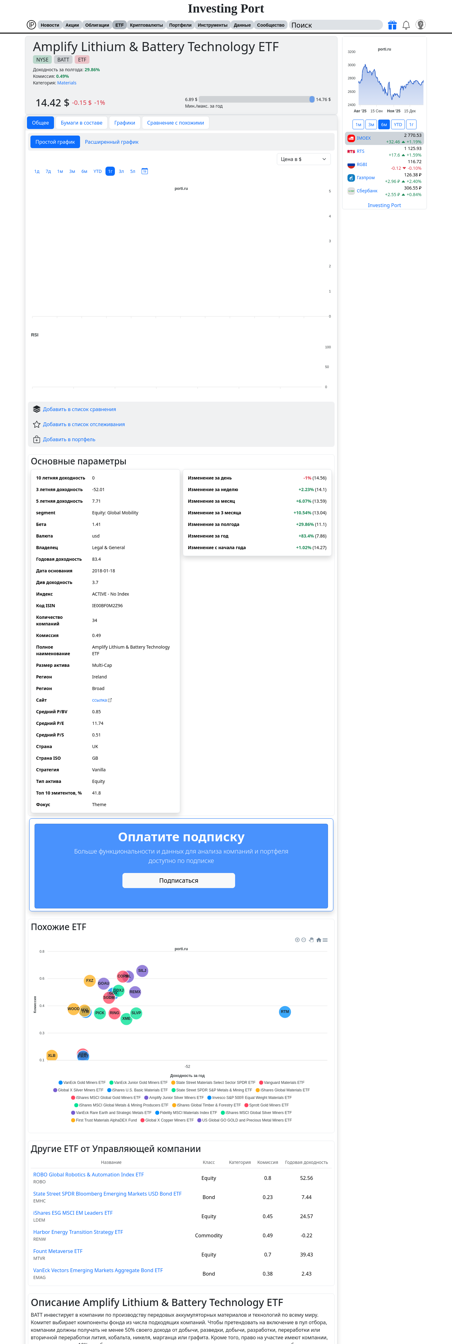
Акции (72, 25)
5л (132, 171)
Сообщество (270, 25)
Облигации (97, 25)
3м (72, 171)
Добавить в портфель (69, 439)
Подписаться (178, 880)
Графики (124, 122)
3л (121, 171)
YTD (98, 171)
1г (110, 171)
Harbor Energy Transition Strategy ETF (78, 1232)
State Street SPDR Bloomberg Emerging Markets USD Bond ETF (107, 1193)
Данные (242, 25)
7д (48, 171)
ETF (120, 25)
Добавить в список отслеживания (84, 424)
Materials (66, 83)
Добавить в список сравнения (79, 409)
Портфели (180, 25)
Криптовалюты (146, 25)
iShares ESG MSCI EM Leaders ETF (73, 1212)
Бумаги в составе (82, 122)
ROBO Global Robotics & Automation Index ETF (88, 1174)
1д (37, 171)
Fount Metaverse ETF (58, 1251)
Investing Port (226, 8)
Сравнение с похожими (175, 122)
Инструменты (213, 25)
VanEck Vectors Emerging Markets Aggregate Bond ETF (98, 1270)
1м (60, 171)
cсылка (102, 700)
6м (85, 171)
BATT (63, 59)
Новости (50, 25)
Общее (40, 122)
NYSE (42, 59)
